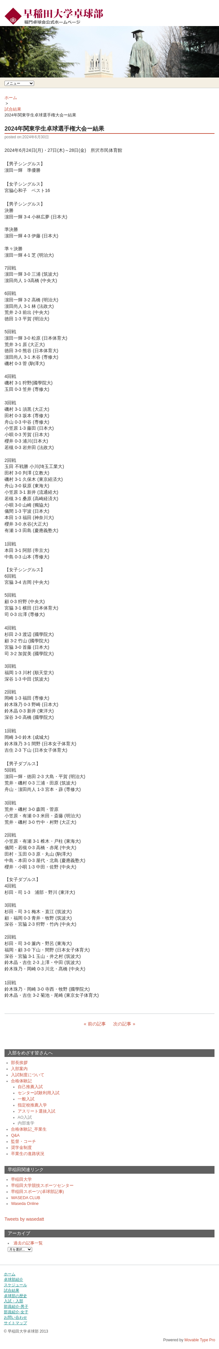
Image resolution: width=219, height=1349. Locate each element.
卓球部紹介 (13, 1279)
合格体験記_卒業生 (29, 1129)
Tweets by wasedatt (24, 1219)
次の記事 (122, 1023)
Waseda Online (25, 1203)
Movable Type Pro (199, 1340)
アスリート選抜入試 (36, 1111)
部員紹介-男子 (16, 1306)
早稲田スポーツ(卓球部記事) (37, 1191)
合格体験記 (21, 1081)
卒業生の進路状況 (27, 1154)
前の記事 (97, 1023)
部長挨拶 (19, 1062)
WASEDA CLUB (25, 1198)
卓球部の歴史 (15, 1296)
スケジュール (15, 1285)
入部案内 (19, 1069)
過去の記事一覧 (28, 1243)
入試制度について (27, 1075)
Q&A (15, 1135)
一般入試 (26, 1099)
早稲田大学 (21, 1179)
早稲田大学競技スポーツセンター (42, 1185)
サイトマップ (15, 1323)
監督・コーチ (23, 1141)
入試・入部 (13, 1301)
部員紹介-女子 (16, 1312)
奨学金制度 (21, 1147)
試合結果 (13, 109)
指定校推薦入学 (32, 1105)
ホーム (11, 98)
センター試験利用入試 (38, 1093)
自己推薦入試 (30, 1087)
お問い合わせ (15, 1317)
